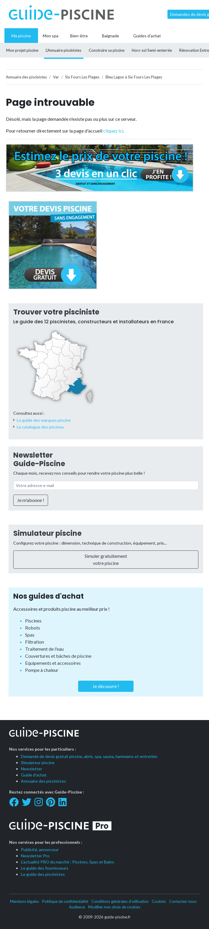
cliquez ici (113, 130)
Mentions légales (24, 901)
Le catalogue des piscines (40, 426)
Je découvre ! (106, 686)
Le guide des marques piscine (44, 420)
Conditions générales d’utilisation (120, 901)
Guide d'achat (34, 774)
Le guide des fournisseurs (44, 868)
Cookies (159, 901)
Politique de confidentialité (65, 901)
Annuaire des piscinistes (43, 781)
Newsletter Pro (35, 855)
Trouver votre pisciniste (56, 312)
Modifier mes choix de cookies (114, 907)
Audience (77, 907)
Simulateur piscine (47, 533)
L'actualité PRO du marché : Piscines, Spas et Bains (67, 861)
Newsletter (31, 768)
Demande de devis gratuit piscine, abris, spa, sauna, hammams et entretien (89, 756)
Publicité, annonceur (40, 849)
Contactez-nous (183, 901)
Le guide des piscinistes (43, 874)
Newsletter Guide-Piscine (39, 459)
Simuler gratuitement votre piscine (106, 559)
